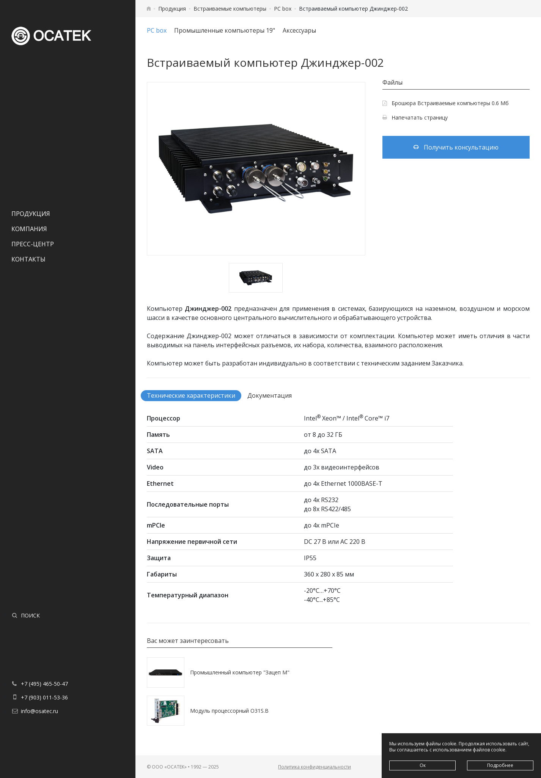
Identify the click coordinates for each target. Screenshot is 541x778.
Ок (423, 765)
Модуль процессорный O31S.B (229, 710)
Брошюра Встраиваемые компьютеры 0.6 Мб (445, 103)
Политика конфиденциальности (314, 767)
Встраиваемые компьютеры (229, 8)
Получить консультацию (456, 147)
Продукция (30, 213)
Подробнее (500, 765)
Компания (29, 229)
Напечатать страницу (415, 117)
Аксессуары (299, 30)
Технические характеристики (191, 395)
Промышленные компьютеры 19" (224, 30)
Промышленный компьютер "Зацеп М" (239, 672)
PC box (282, 8)
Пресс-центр (32, 244)
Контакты (28, 259)
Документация (269, 395)
